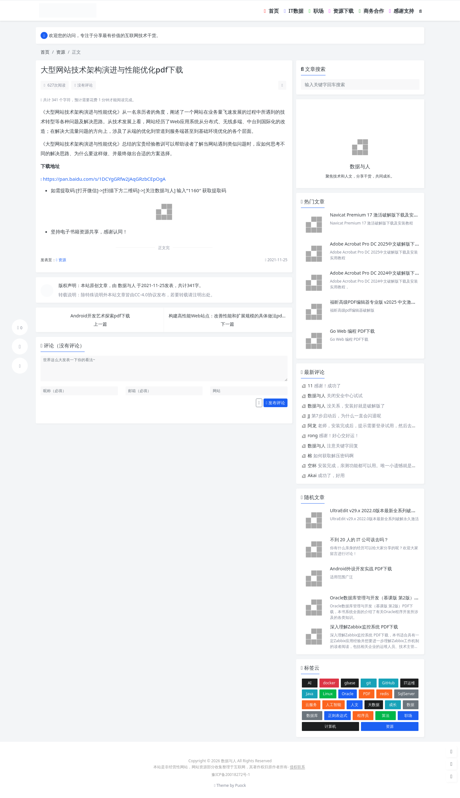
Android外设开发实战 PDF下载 (361, 569)
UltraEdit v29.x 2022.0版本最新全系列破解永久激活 (382, 510)
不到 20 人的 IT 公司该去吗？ (359, 539)
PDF (366, 693)
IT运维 (409, 683)
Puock (240, 785)
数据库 (312, 715)
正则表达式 (337, 715)
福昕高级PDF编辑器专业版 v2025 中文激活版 (375, 302)
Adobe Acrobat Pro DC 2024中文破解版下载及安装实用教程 (390, 273)
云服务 (311, 704)
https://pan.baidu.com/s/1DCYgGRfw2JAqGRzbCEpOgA (104, 179)
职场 (408, 715)
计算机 (330, 726)
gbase (349, 683)
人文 (354, 704)
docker (329, 683)
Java (309, 693)
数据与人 (127, 285)
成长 (393, 704)
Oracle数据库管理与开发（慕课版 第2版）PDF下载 (381, 598)
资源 (60, 52)
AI (309, 683)
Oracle (347, 693)
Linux (328, 693)
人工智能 (333, 704)
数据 (410, 704)
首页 (45, 52)
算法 (385, 715)
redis (384, 693)
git (368, 683)
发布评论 (275, 403)
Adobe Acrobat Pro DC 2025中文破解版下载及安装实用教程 (390, 244)
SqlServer (406, 693)
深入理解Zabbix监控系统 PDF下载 (364, 627)
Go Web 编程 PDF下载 (352, 331)
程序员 (363, 715)
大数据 (373, 704)
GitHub (388, 683)
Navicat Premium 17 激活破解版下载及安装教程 (379, 215)
